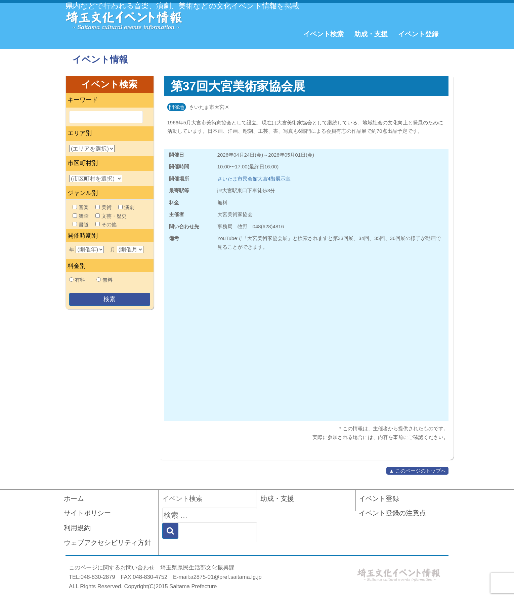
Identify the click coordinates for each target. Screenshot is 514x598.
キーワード (83, 99)
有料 (80, 280)
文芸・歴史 (111, 216)
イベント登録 (418, 34)
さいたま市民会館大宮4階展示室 (254, 179)
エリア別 (80, 133)
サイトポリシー (87, 513)
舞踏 (81, 216)
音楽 (81, 207)
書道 (81, 224)
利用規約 (77, 527)
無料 (107, 280)
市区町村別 (83, 163)
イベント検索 (323, 34)
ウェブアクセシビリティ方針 (107, 542)
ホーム (74, 498)
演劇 (126, 207)
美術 (103, 207)
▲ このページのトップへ (417, 471)
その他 (106, 224)
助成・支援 (371, 34)
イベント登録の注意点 (392, 513)
